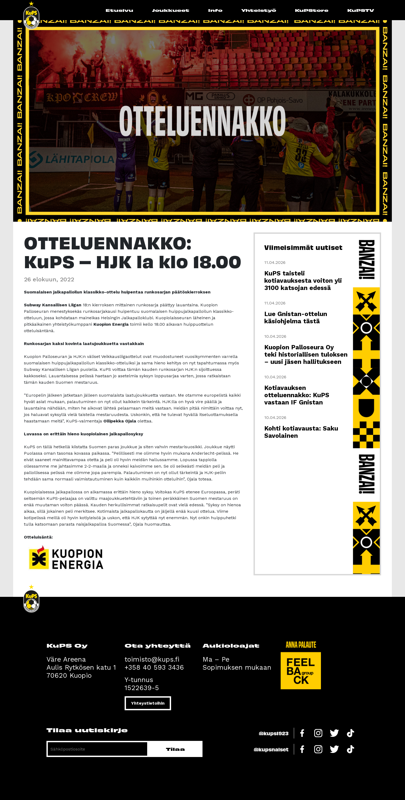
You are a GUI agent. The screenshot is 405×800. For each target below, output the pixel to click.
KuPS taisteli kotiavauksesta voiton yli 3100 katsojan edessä (303, 281)
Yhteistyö (258, 10)
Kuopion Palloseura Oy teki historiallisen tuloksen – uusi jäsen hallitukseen (306, 354)
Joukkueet (170, 10)
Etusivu (119, 10)
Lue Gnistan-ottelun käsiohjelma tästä (295, 317)
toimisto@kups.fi (152, 659)
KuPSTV (360, 10)
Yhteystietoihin (148, 703)
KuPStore (311, 10)
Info (215, 10)
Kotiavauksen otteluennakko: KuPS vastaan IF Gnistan (296, 395)
